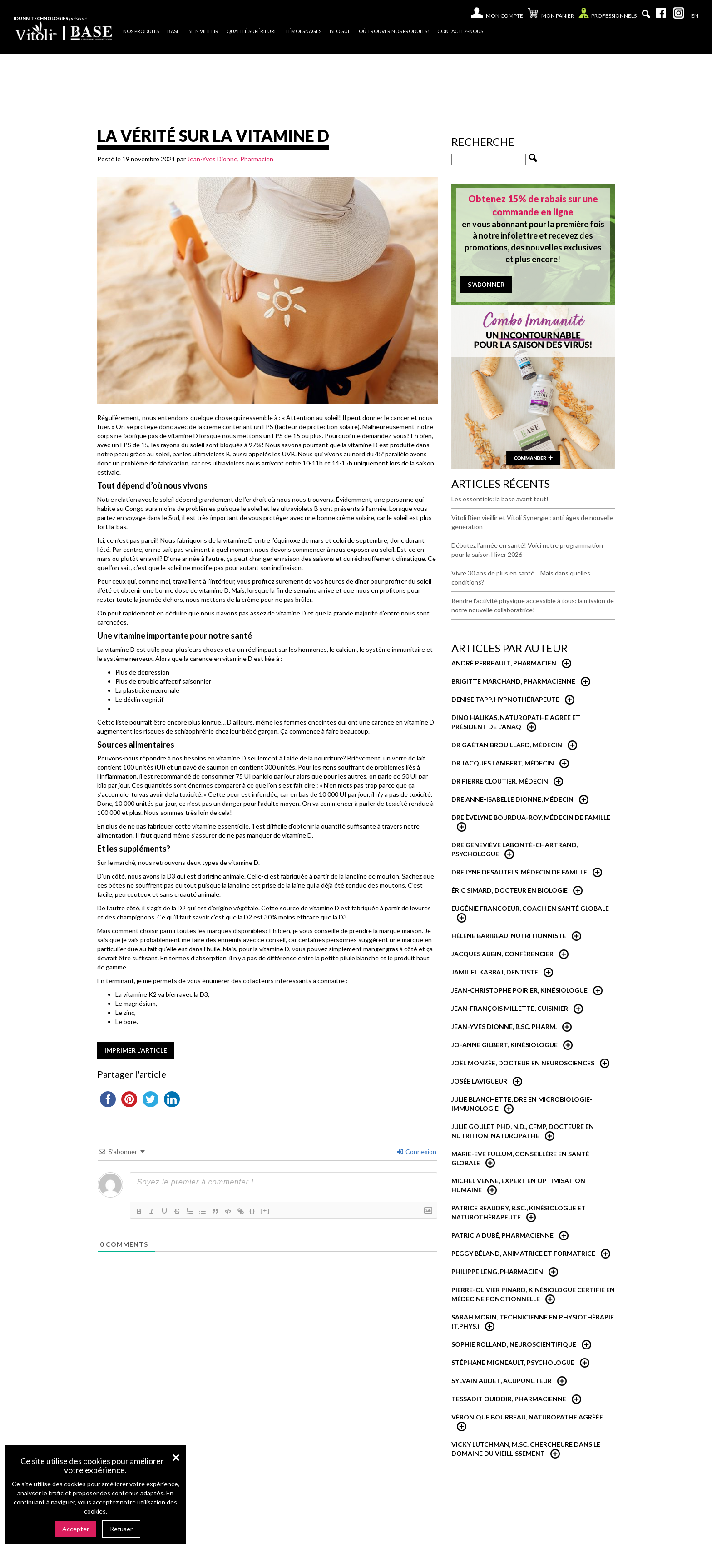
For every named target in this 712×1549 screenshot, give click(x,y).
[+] (265, 1210)
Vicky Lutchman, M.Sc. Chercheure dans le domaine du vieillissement (525, 1448)
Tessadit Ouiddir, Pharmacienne (508, 1399)
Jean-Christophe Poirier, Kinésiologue (519, 990)
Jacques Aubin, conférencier (502, 954)
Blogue (340, 31)
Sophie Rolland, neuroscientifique (513, 1344)
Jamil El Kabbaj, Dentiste (494, 972)
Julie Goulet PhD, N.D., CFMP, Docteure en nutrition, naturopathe (522, 1131)
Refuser (121, 1529)
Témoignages (303, 31)
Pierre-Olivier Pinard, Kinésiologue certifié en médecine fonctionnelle (533, 1294)
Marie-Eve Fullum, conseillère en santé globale (520, 1158)
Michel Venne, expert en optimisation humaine (518, 1185)
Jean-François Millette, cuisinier (509, 1008)
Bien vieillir (203, 31)
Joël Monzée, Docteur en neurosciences (522, 1063)
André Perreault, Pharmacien (503, 663)
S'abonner (486, 284)
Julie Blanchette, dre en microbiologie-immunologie (522, 1103)
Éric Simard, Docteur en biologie (509, 890)
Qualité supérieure (252, 31)
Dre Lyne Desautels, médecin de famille (519, 872)
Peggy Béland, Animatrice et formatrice (523, 1253)
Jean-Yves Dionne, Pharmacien (230, 159)
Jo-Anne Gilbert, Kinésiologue (504, 1045)
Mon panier (551, 14)
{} (252, 1210)
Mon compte (504, 15)
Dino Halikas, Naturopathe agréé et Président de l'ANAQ (515, 722)
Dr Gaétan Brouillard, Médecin (506, 745)
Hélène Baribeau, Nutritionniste (508, 935)
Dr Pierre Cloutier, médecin (499, 781)
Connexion (416, 1151)
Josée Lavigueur (479, 1081)
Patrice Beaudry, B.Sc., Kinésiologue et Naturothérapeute (518, 1212)
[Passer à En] (694, 15)
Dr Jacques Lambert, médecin (502, 763)
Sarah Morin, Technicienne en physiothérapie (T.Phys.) (532, 1321)
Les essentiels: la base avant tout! (500, 499)
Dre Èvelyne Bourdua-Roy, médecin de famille (530, 817)
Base (173, 31)
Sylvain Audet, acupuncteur (501, 1380)
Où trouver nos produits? (394, 31)
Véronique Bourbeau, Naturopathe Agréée (527, 1417)
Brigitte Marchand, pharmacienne (513, 681)
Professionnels (607, 15)
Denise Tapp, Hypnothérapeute (505, 699)
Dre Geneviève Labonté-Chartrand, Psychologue (514, 849)
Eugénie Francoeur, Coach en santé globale (530, 908)
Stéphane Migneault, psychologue (512, 1362)
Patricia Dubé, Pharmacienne (502, 1235)
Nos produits (141, 31)
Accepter (75, 1529)
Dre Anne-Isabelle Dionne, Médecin (512, 799)
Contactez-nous (460, 31)
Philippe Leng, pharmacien (497, 1271)
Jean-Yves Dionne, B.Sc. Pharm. (504, 1026)
